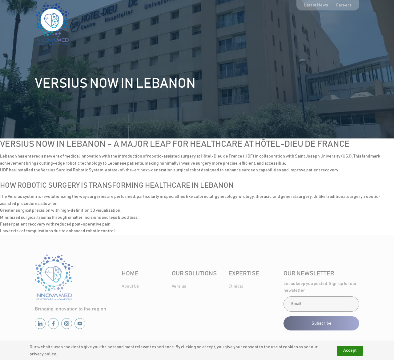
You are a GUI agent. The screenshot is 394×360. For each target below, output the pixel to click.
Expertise (255, 26)
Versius (179, 287)
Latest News (316, 5)
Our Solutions (212, 26)
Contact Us (349, 26)
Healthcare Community (301, 26)
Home (146, 26)
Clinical (235, 287)
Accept (350, 350)
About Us (175, 26)
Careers (344, 5)
